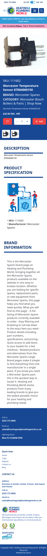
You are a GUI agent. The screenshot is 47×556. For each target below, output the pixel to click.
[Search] (41, 10)
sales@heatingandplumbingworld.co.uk (22, 429)
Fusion (28, 552)
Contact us (6, 464)
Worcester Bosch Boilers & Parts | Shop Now (23, 101)
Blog (4, 467)
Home (4, 455)
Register (5, 461)
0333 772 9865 (10, 2)
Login (4, 458)
